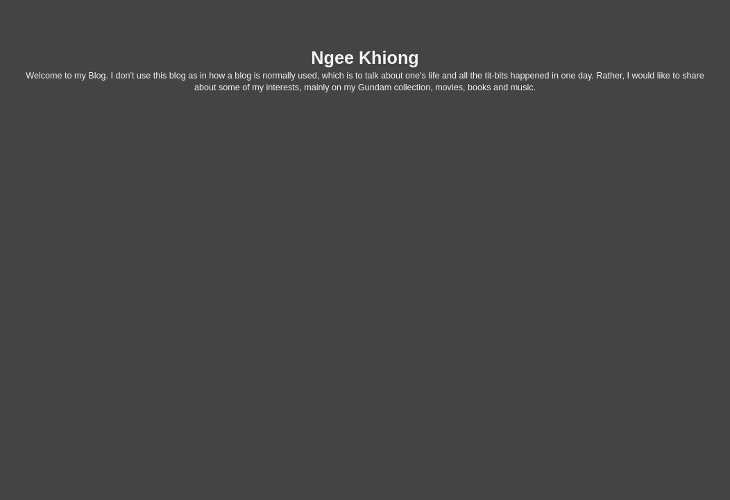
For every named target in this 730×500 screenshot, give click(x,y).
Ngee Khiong (364, 57)
